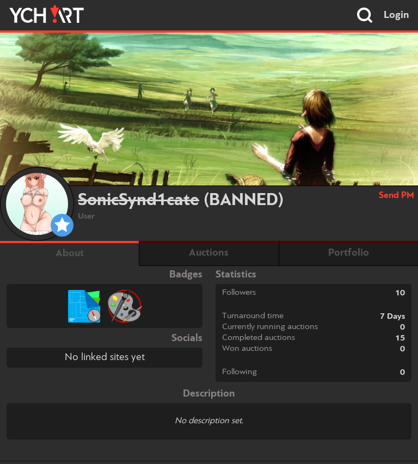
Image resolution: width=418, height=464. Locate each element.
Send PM (396, 195)
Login (396, 15)
